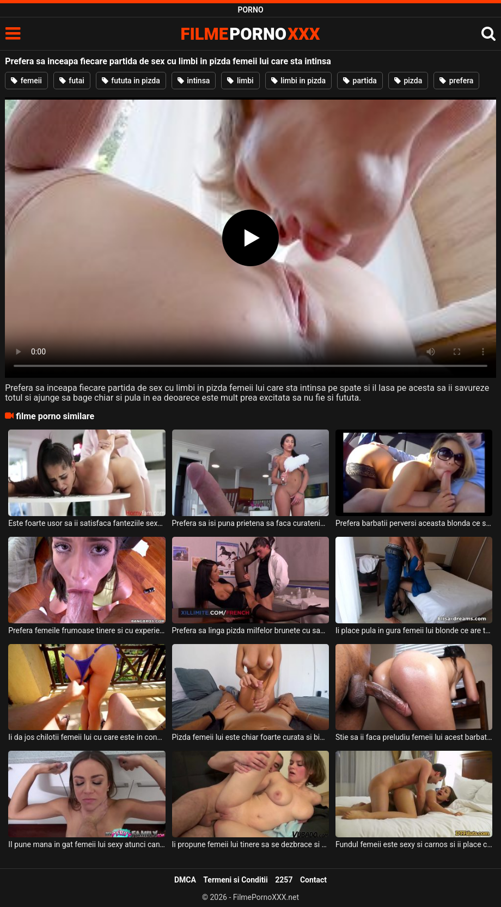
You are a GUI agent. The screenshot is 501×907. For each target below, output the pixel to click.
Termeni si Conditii (235, 879)
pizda (408, 80)
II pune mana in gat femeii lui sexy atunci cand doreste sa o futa (87, 844)
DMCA (185, 879)
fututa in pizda (131, 80)
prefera (456, 80)
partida (360, 80)
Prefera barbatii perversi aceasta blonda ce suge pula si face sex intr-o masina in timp (414, 523)
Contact (313, 879)
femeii (26, 80)
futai (71, 80)
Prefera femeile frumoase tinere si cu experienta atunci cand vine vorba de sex (87, 630)
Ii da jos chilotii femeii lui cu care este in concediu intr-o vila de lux (87, 737)
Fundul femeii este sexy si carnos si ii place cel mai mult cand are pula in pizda (414, 844)
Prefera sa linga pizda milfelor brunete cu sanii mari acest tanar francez (250, 630)
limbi (240, 80)
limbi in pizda (298, 80)
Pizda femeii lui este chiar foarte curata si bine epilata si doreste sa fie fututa (250, 737)
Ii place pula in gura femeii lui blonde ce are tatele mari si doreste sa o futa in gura (414, 630)
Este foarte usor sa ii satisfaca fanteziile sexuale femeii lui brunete (87, 523)
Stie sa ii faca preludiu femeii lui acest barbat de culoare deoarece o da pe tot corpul (414, 737)
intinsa (194, 80)
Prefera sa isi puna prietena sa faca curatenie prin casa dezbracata (250, 523)
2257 (283, 879)
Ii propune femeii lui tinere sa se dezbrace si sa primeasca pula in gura (250, 844)
